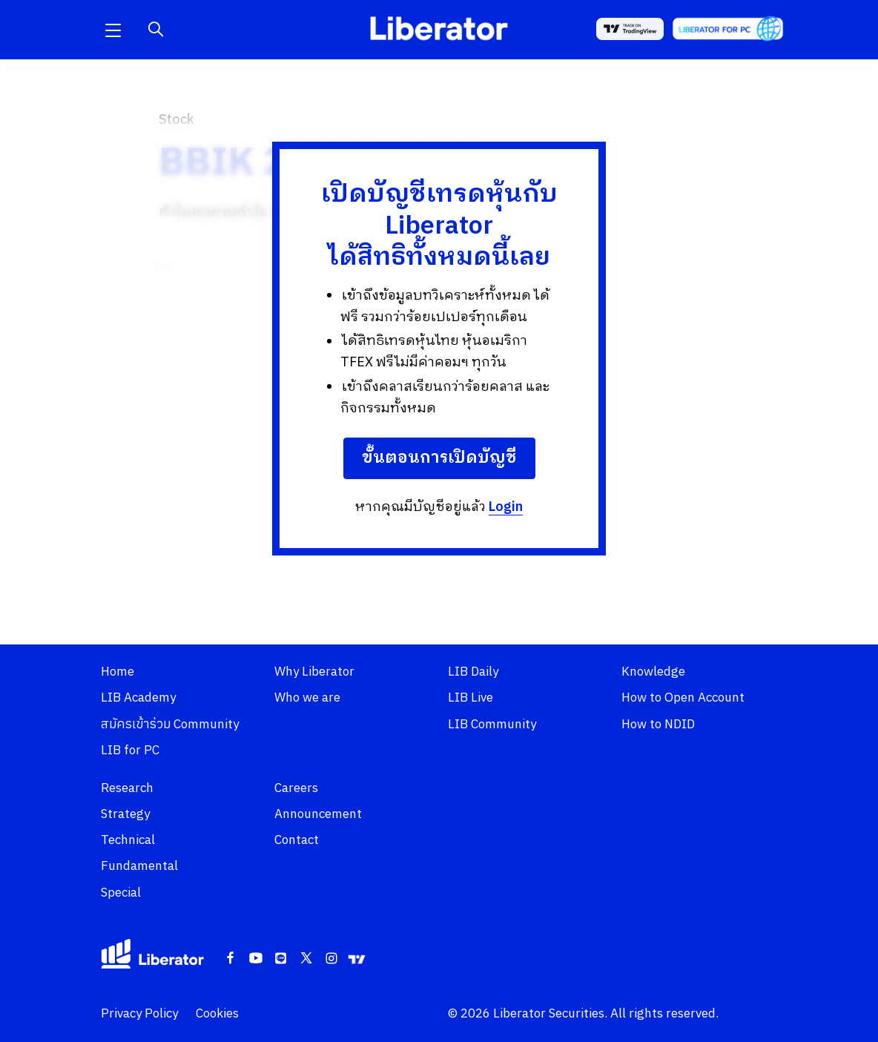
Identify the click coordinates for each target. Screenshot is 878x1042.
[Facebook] (231, 959)
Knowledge (653, 672)
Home (117, 672)
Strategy (125, 814)
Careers (296, 788)
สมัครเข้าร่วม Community (170, 724)
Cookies (217, 1013)
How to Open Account (683, 697)
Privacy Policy (139, 1013)
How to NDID (658, 724)
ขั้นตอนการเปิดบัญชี (439, 458)
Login (506, 507)
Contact (296, 840)
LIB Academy (138, 697)
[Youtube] (256, 959)
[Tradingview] (357, 959)
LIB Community (492, 724)
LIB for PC (130, 750)
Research (127, 788)
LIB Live (470, 697)
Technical (128, 840)
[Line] (281, 959)
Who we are (307, 697)
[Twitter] (306, 959)
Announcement (318, 814)
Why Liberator (314, 672)
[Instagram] (331, 959)
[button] (112, 29)
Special (121, 893)
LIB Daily (473, 672)
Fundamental (139, 866)
